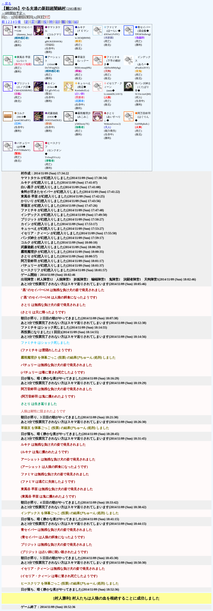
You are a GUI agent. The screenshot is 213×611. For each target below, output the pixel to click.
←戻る (6, 3)
